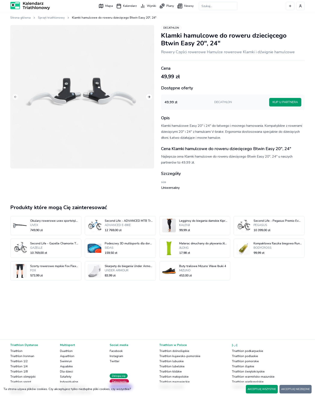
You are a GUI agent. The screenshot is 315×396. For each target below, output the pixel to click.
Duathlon (66, 351)
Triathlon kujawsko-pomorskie (179, 356)
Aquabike (66, 366)
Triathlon (16, 351)
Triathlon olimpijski (23, 377)
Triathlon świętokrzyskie (248, 371)
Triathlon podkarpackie (247, 351)
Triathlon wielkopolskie (248, 382)
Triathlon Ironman (22, 356)
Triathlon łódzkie (170, 371)
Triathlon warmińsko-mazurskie (253, 377)
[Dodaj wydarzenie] (290, 6)
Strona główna (20, 18)
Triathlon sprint (20, 382)
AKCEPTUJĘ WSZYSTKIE (262, 389)
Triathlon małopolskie (174, 377)
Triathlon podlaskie (245, 356)
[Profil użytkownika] (300, 6)
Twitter (114, 361)
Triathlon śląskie (243, 366)
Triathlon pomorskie (245, 361)
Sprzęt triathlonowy (51, 18)
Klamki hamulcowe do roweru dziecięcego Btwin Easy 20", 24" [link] (114, 18)
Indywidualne (69, 382)
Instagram (116, 356)
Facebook (116, 351)
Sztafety (65, 377)
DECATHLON (171, 28)
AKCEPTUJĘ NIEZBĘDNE (295, 389)
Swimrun (66, 361)
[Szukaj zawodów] (218, 6)
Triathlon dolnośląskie (174, 351)
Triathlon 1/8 (19, 371)
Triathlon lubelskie (172, 366)
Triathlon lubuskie (171, 361)
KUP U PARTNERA (285, 102)
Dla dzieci (66, 371)
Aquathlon (67, 356)
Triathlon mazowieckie (174, 382)
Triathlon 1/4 (19, 366)
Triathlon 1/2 (19, 361)
